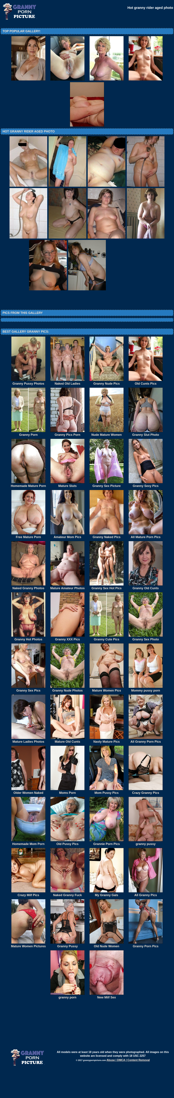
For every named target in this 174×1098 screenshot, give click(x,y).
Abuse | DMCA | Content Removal (128, 1088)
